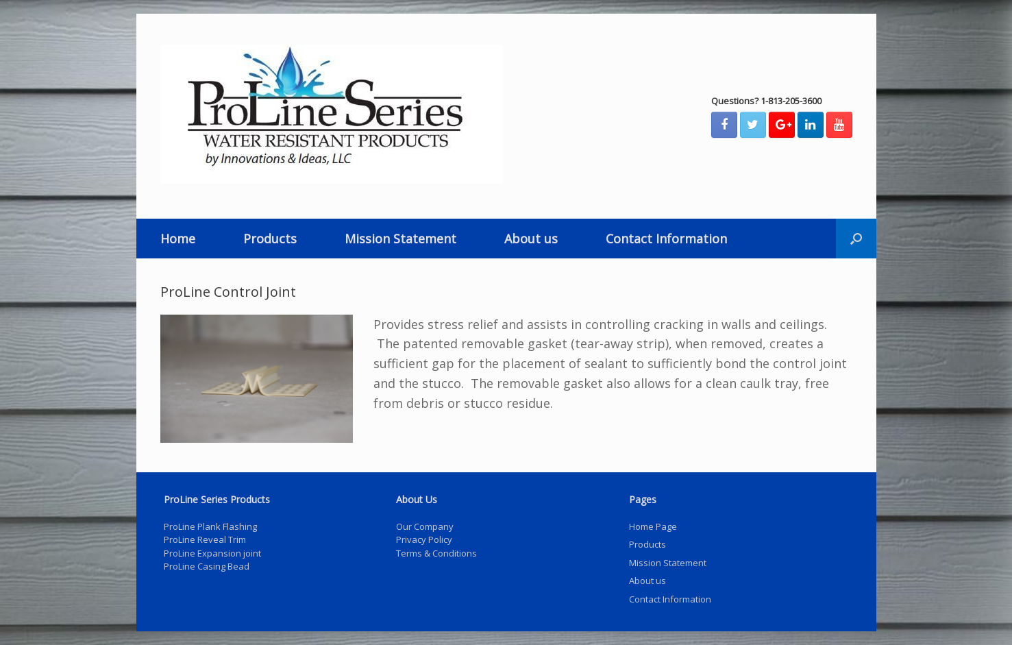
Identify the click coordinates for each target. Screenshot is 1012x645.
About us (531, 238)
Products (270, 238)
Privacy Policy (424, 539)
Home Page (653, 526)
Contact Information (666, 238)
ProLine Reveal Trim (205, 539)
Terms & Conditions (436, 553)
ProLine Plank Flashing (210, 526)
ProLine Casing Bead (206, 566)
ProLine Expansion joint (212, 553)
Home (177, 238)
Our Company (425, 526)
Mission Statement (400, 238)
